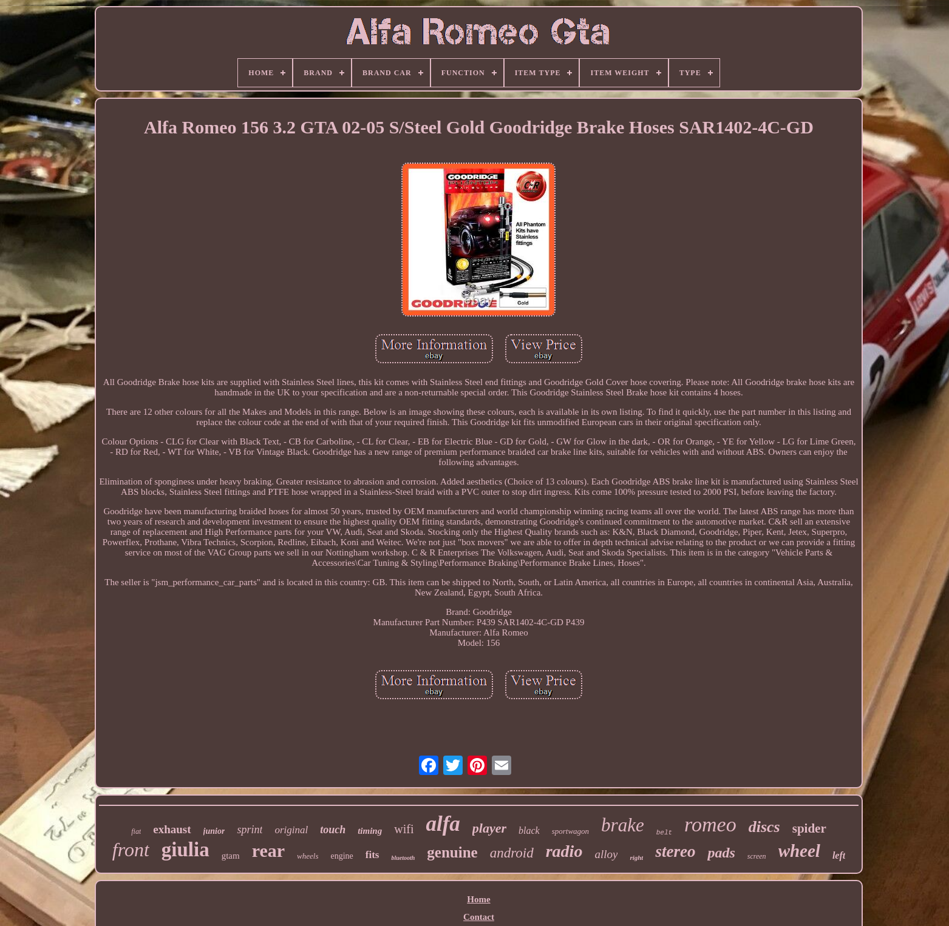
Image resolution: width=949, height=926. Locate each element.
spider (809, 828)
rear (268, 850)
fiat (136, 831)
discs (764, 827)
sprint (249, 830)
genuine (452, 852)
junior (214, 831)
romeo (710, 824)
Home (478, 899)
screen (756, 856)
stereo (675, 851)
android (512, 853)
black (529, 830)
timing (370, 831)
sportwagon (570, 831)
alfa (443, 824)
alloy (605, 854)
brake (622, 825)
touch (332, 830)
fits (372, 855)
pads (721, 853)
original (291, 830)
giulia (185, 850)
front (130, 850)
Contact (478, 917)
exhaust (172, 829)
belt (664, 832)
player (489, 828)
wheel (799, 851)
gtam (231, 856)
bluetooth (403, 857)
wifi (403, 829)
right (636, 857)
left (838, 855)
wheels (307, 856)
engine (341, 856)
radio (564, 851)
